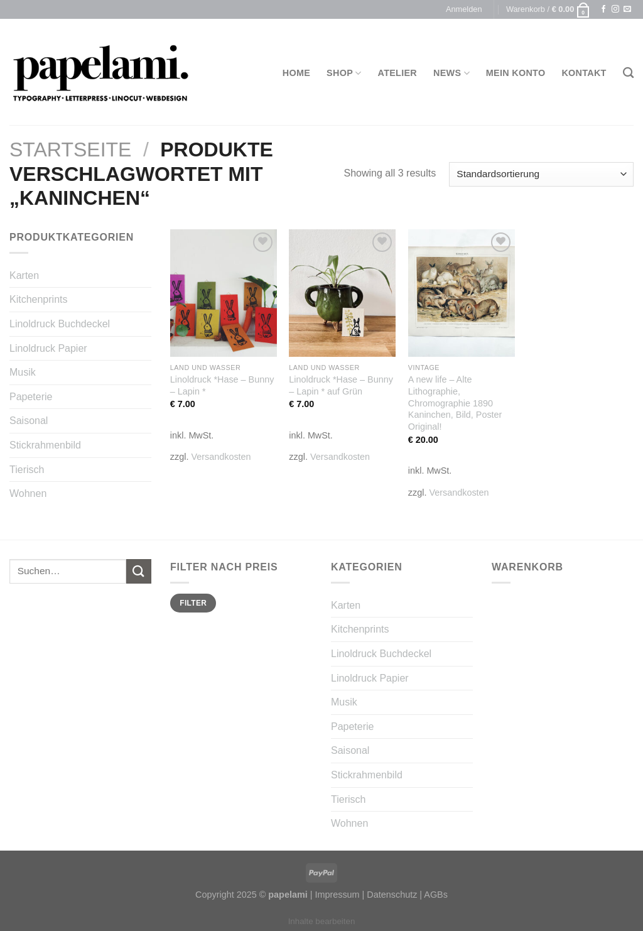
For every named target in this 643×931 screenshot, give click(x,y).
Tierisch (26, 469)
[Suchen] (628, 73)
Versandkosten (221, 457)
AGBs (436, 895)
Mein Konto (516, 73)
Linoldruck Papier (48, 348)
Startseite (70, 149)
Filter (193, 603)
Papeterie (31, 396)
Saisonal (28, 420)
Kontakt (583, 73)
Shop (344, 73)
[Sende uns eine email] (627, 9)
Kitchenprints (38, 299)
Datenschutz (392, 895)
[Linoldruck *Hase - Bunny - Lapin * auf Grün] (342, 293)
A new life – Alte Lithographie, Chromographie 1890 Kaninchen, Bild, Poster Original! (455, 403)
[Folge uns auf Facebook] (603, 9)
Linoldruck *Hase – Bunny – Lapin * (222, 385)
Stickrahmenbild (45, 445)
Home (296, 73)
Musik (22, 372)
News (451, 73)
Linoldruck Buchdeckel (59, 323)
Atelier (398, 73)
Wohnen (27, 493)
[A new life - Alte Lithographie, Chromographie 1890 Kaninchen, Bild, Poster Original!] (461, 293)
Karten (24, 275)
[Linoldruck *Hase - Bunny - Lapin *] (223, 293)
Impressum (337, 895)
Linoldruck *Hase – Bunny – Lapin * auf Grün (341, 385)
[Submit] (138, 571)
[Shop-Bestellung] (541, 174)
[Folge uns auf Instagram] (615, 9)
